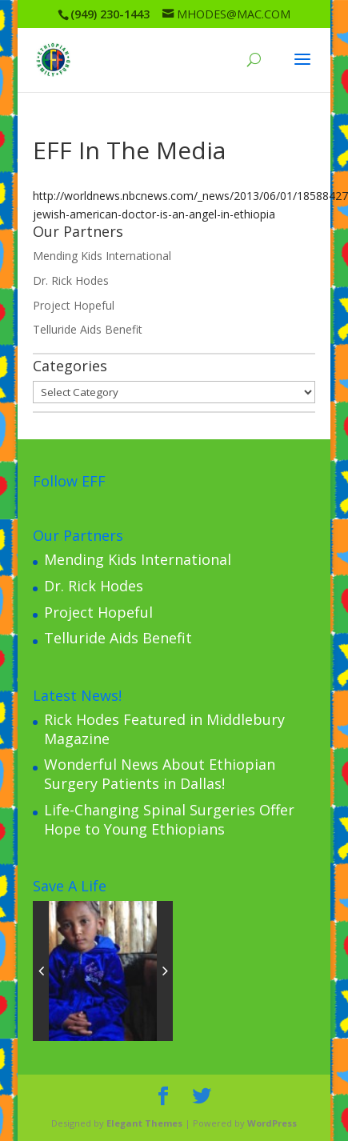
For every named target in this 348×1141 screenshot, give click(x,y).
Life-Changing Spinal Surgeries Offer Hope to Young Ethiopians (169, 819)
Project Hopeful (73, 305)
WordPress (272, 1123)
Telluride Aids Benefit (87, 329)
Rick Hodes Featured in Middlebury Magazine (164, 729)
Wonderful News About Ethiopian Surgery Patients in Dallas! (159, 774)
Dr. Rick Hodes (71, 280)
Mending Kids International (102, 255)
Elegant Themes (144, 1123)
